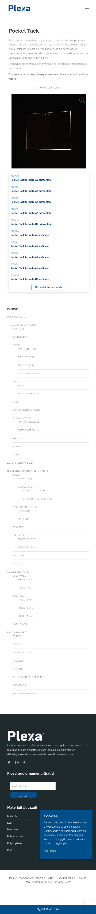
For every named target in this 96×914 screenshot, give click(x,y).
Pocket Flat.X (26, 608)
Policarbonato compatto (28, 677)
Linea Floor (20, 624)
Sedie (16, 381)
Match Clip (24, 519)
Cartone (18, 669)
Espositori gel (21, 535)
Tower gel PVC (27, 547)
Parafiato (24, 511)
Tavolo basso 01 (27, 357)
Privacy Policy (63, 882)
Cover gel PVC (26, 539)
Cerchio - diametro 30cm (38, 499)
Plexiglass (19, 685)
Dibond (17, 644)
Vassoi (17, 446)
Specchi (17, 438)
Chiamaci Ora (48, 909)
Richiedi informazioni (48, 287)
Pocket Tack (25, 579)
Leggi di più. (60, 843)
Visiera (17, 563)
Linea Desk (19, 596)
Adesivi (17, 474)
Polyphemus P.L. (16, 316)
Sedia (21, 385)
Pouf (16, 401)
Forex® (17, 636)
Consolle (19, 328)
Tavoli (16, 345)
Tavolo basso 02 (28, 365)
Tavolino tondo (27, 349)
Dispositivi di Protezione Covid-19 (27, 471)
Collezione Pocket (19, 571)
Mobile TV (18, 454)
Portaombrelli (22, 418)
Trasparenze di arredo (21, 325)
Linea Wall (19, 575)
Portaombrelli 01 (28, 422)
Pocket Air (24, 587)
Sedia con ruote (28, 393)
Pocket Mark (26, 616)
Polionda (18, 660)
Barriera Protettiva (25, 507)
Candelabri (20, 337)
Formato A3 (25, 478)
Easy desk (19, 527)
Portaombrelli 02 (28, 430)
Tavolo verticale (28, 373)
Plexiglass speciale (25, 693)
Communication (22, 652)
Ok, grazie (50, 850)
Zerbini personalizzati (21, 463)
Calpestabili (25, 486)
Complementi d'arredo (27, 410)
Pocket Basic (26, 599)
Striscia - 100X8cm (34, 490)
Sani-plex (18, 555)
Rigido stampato (17, 632)
